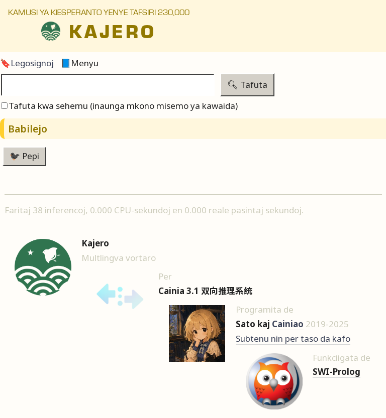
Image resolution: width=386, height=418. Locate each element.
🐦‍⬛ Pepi (24, 156)
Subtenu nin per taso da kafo (293, 338)
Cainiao (288, 324)
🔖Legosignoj (27, 63)
